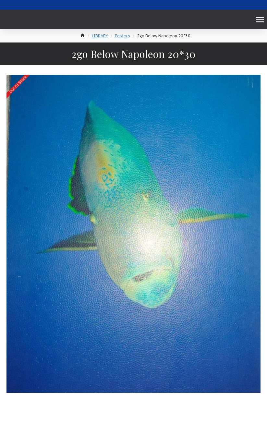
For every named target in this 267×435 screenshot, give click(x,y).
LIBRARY (100, 36)
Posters (122, 36)
